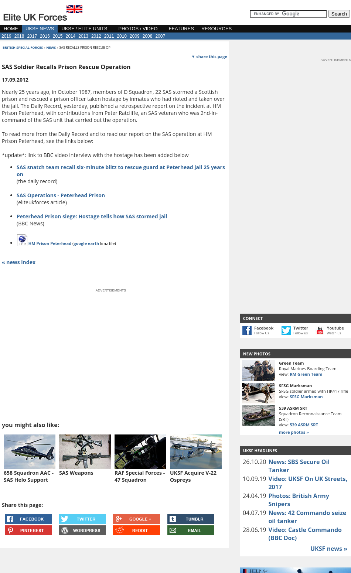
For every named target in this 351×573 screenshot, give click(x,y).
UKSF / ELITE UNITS (84, 28)
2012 (96, 36)
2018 (19, 36)
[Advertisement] (268, 173)
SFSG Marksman (306, 396)
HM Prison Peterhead (49, 243)
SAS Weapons (76, 472)
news (51, 47)
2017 (32, 36)
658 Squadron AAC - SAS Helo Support (29, 476)
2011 (109, 36)
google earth (86, 243)
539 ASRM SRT (304, 424)
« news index (18, 262)
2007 (160, 36)
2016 (45, 36)
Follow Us (261, 333)
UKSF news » (328, 549)
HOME (11, 28)
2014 (71, 36)
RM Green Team (306, 374)
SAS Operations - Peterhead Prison (61, 195)
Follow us (300, 333)
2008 (148, 36)
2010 (122, 36)
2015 (58, 36)
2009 (135, 36)
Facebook (263, 328)
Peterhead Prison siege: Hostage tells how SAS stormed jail (92, 216)
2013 (83, 36)
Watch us (334, 333)
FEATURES (181, 28)
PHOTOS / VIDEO (138, 28)
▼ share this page (209, 56)
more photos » (294, 432)
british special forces (23, 47)
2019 (6, 36)
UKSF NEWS (39, 28)
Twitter (300, 328)
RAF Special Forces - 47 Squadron (140, 476)
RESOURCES (216, 28)
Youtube (335, 328)
